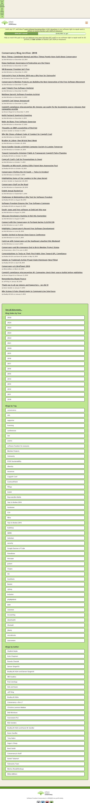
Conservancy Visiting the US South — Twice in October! (25, 157)
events (9, 426)
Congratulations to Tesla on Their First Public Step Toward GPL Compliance (34, 239)
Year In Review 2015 (14, 508)
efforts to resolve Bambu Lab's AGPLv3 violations (45, 17)
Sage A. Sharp (12, 729)
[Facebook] (43, 788)
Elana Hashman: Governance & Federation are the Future (26, 48)
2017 (9, 349)
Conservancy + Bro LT (15, 688)
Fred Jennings (12, 667)
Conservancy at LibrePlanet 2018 (16, 252)
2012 (9, 375)
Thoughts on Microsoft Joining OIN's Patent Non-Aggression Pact (30, 151)
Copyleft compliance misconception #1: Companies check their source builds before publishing (42, 258)
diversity (10, 452)
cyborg (9, 575)
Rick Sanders (11, 708)
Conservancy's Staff (14, 739)
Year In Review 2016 (14, 488)
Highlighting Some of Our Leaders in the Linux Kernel (24, 164)
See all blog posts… (13, 295)
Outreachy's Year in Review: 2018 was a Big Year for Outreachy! (29, 61)
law (8, 421)
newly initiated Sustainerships (34, 15)
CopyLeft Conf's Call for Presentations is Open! (22, 145)
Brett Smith (11, 734)
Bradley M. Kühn (13, 683)
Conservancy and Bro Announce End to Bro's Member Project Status (30, 233)
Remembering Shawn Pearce (14, 264)
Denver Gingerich (13, 652)
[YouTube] (47, 788)
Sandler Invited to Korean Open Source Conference (23, 220)
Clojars (9, 554)
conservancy (11, 396)
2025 (9, 308)
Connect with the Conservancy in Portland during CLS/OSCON (28, 208)
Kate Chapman (12, 642)
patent (9, 549)
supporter (10, 406)
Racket (9, 570)
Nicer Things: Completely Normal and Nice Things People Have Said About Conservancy (39, 42)
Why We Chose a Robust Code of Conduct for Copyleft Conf (27, 120)
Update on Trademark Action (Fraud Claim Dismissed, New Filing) (30, 245)
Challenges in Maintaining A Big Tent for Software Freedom (27, 183)
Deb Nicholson (12, 698)
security (10, 529)
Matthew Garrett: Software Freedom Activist (21, 80)
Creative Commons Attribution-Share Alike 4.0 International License (58, 797)
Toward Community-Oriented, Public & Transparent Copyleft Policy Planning (34, 139)
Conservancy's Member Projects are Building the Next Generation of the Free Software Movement (43, 67)
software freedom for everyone (18, 431)
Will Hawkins (11, 662)
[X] (38, 788)
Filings (9, 472)
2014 (9, 364)
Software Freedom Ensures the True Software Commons (26, 189)
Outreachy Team (13, 749)
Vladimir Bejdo (12, 637)
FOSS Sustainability (14, 447)
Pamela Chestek (13, 647)
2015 (9, 359)
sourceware (11, 626)
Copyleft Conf (12, 462)
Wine (9, 503)
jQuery (9, 616)
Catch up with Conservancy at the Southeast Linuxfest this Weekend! (31, 227)
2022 (9, 323)
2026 (9, 303)
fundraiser (11, 493)
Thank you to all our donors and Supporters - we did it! (25, 271)
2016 (9, 354)
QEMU (9, 518)
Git (8, 559)
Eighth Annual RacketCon (12, 176)
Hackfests (11, 564)
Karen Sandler (12, 718)
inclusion (10, 580)
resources (10, 457)
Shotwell (10, 611)
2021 (9, 329)
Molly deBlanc (12, 759)
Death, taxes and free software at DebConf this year (24, 195)
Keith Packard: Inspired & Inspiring (17, 101)
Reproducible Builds (14, 483)
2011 (9, 380)
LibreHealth (11, 605)
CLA (8, 498)
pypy (9, 590)
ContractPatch (12, 467)
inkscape (10, 544)
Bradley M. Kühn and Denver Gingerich (20, 657)
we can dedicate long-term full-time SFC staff (39, 23)
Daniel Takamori (13, 744)
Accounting (11, 600)
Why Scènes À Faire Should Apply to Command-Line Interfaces (28, 277)
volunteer (10, 595)
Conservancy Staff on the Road (15, 170)
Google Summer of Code (16, 534)
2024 (9, 313)
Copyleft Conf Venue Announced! (15, 86)
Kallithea (10, 513)
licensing (10, 411)
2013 (9, 370)
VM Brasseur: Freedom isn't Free (16, 55)
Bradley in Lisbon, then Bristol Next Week (19, 126)
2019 (9, 339)
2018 (9, 344)
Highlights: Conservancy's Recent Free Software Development (28, 214)
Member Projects (13, 437)
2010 (9, 385)
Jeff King (10, 678)
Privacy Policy (35, 801)
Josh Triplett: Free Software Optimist (18, 74)
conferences (11, 416)
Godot (9, 477)
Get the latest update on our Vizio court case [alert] (45, 2)
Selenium (10, 523)
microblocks (11, 621)
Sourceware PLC (13, 703)
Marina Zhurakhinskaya (15, 754)
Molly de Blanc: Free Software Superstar (19, 107)
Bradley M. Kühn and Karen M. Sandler (20, 713)
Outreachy (11, 442)
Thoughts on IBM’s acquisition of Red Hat (19, 113)
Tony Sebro (11, 724)
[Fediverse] (51, 788)
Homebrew (11, 539)
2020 (9, 334)
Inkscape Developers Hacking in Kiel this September (24, 201)
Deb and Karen (12, 672)
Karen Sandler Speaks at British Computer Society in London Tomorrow (32, 132)
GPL (8, 401)
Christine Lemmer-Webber (16, 693)
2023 (9, 318)
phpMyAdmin (11, 585)
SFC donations (52, 15)
